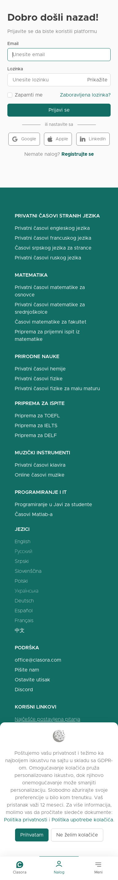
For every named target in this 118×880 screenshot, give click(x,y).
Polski (21, 581)
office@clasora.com (38, 660)
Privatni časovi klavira (40, 465)
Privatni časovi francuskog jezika (53, 238)
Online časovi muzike (40, 474)
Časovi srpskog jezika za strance (53, 247)
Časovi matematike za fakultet (50, 321)
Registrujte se (77, 154)
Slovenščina (28, 571)
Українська (26, 590)
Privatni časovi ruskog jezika (48, 257)
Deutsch (24, 600)
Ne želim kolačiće (77, 834)
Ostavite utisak (32, 679)
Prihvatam (31, 834)
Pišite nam (27, 669)
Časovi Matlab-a (34, 514)
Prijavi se (59, 110)
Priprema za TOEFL (37, 415)
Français (24, 620)
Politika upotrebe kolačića (82, 819)
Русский (23, 551)
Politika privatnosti (25, 819)
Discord (24, 689)
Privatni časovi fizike (39, 378)
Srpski (22, 561)
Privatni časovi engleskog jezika (52, 228)
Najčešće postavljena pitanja (47, 719)
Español (24, 610)
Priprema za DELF (36, 435)
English (22, 541)
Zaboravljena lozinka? (85, 94)
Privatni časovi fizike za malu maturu (57, 388)
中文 (20, 630)
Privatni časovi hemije (40, 368)
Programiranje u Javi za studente (53, 504)
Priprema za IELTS (36, 425)
